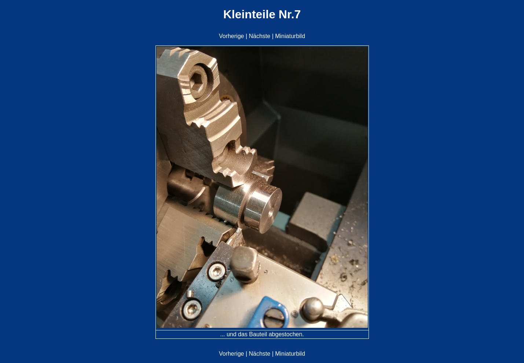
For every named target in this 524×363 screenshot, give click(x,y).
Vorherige (231, 36)
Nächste (259, 36)
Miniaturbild (290, 36)
